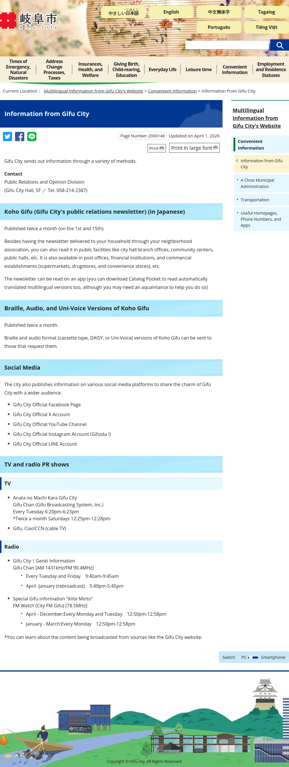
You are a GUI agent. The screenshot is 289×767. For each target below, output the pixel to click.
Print (153, 148)
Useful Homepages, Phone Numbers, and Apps (261, 219)
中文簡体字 (219, 12)
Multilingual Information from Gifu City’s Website (93, 91)
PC (244, 657)
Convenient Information (172, 91)
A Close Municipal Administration (257, 183)
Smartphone (273, 657)
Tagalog (266, 12)
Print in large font (191, 147)
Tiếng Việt (266, 27)
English (171, 12)
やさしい (123, 12)
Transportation (255, 199)
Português (219, 27)
